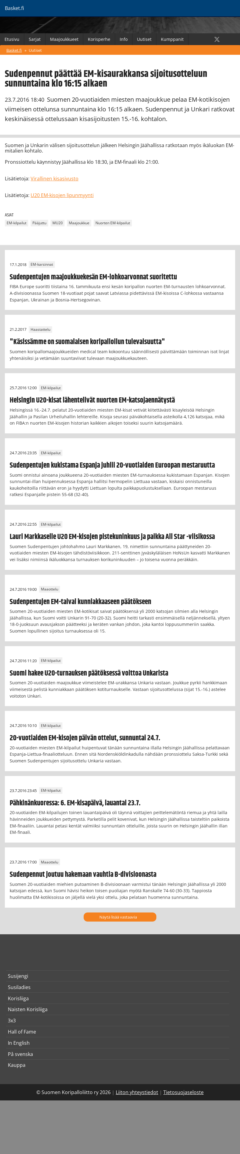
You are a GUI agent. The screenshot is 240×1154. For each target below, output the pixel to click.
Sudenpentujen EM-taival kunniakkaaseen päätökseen (80, 602)
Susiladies (19, 987)
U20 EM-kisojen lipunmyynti (62, 195)
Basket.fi (14, 50)
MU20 (57, 223)
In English (19, 1043)
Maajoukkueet (64, 39)
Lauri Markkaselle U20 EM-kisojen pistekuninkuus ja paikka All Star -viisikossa (112, 536)
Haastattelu (40, 329)
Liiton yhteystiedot (137, 1092)
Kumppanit (172, 39)
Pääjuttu (39, 223)
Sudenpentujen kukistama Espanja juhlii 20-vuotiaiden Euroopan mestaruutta (112, 465)
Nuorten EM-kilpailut (112, 223)
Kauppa (16, 1065)
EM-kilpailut (16, 223)
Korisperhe (99, 39)
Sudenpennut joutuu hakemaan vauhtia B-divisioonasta (83, 874)
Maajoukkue (79, 223)
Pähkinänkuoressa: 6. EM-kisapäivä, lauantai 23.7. (75, 803)
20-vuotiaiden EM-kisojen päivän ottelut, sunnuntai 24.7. (85, 738)
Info (124, 39)
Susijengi (18, 976)
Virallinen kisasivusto (54, 178)
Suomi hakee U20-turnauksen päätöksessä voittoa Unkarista (89, 673)
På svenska (20, 1054)
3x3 (12, 1020)
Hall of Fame (22, 1031)
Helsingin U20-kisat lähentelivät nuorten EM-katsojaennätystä (92, 400)
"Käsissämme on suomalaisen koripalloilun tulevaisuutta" (87, 342)
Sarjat (35, 39)
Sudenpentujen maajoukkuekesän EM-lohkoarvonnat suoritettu (93, 277)
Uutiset (144, 39)
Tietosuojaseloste (183, 1092)
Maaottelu (49, 589)
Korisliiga (18, 998)
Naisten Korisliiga (28, 1009)
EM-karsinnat (42, 264)
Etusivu (12, 39)
